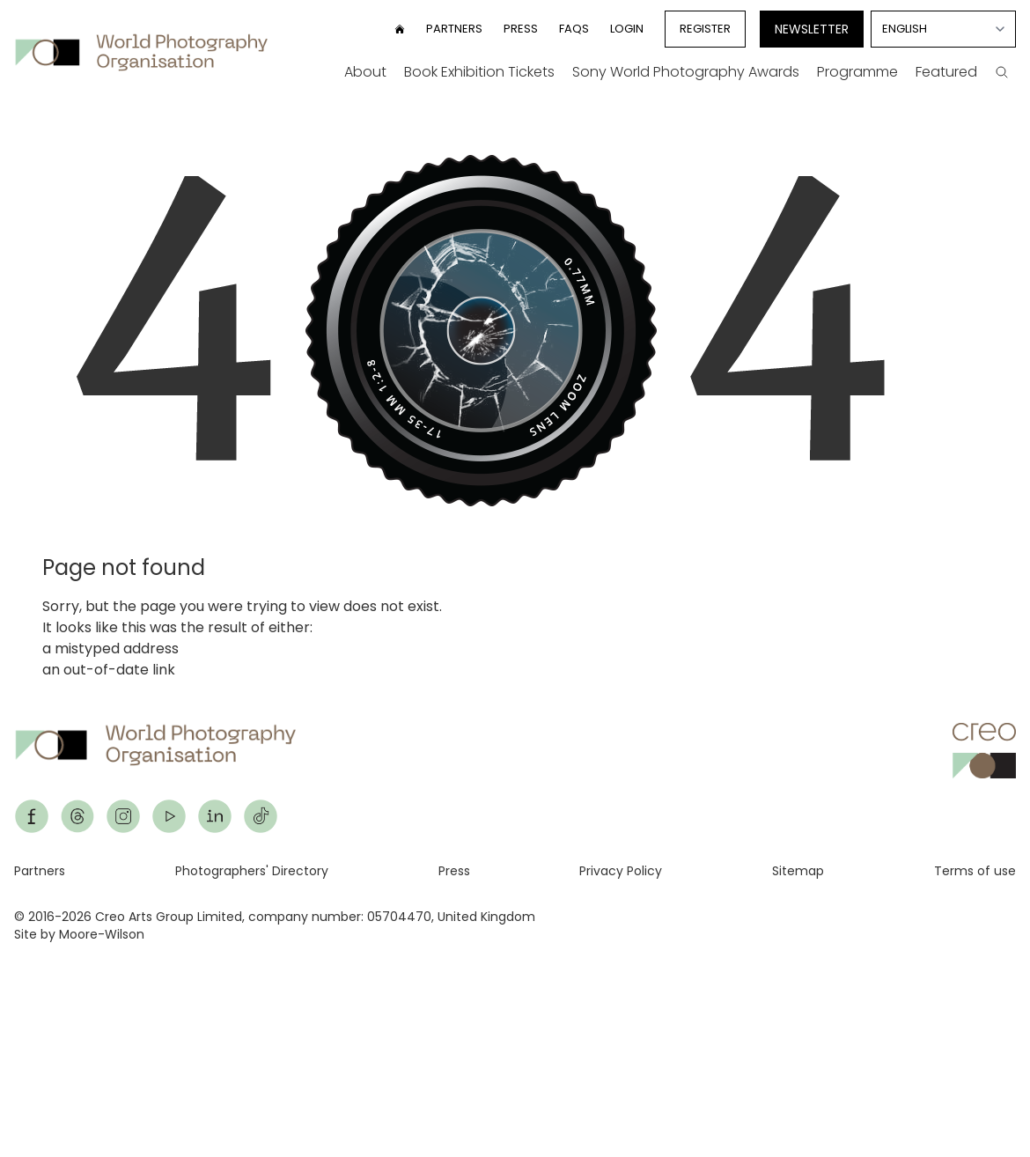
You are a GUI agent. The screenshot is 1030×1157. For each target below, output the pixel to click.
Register (705, 28)
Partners (454, 28)
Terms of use (975, 871)
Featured (946, 72)
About (365, 72)
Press (521, 28)
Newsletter (812, 29)
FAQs (574, 28)
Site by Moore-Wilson (79, 934)
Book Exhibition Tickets (479, 72)
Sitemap (798, 871)
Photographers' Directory (251, 871)
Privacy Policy (620, 871)
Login (627, 28)
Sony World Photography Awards (685, 72)
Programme (857, 72)
